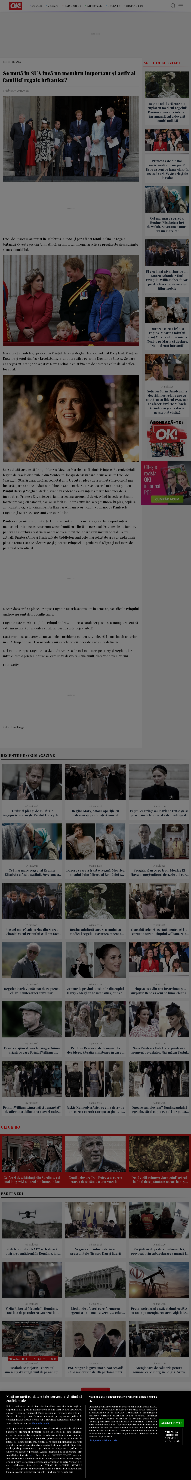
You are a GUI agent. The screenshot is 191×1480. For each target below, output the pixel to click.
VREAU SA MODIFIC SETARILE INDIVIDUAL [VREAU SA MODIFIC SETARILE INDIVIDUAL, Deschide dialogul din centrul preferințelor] (171, 1436)
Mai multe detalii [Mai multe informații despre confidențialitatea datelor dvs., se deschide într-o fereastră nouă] (41, 1422)
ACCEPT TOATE (171, 1423)
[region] (95, 1435)
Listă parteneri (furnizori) (103, 1440)
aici (31, 1455)
